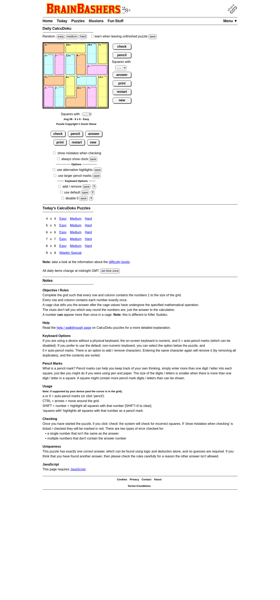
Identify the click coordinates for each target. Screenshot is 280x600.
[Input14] (81, 48)
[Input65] (91, 102)
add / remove (72, 186)
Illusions (96, 21)
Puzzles (78, 21)
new (93, 142)
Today (62, 21)
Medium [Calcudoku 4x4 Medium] (75, 219)
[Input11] (48, 48)
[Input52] (59, 91)
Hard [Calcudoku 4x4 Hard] (88, 219)
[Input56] (102, 91)
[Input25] (91, 59)
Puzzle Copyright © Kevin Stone (76, 124)
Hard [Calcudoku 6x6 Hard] (88, 233)
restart (77, 142)
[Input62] (59, 102)
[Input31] (48, 70)
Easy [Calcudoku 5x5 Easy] (63, 226)
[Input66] (102, 102)
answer (93, 134)
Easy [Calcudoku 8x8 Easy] (63, 246)
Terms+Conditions (139, 486)
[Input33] (70, 70)
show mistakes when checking (79, 153)
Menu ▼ (230, 21)
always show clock (74, 159)
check (58, 134)
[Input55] (91, 91)
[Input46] (102, 80)
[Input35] (91, 70)
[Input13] (70, 48)
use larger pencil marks (74, 175)
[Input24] (81, 59)
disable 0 (72, 198)
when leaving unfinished (124, 36)
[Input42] (59, 80)
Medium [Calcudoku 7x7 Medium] (75, 240)
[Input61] (48, 102)
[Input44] (81, 80)
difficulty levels (119, 262)
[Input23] (70, 59)
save (152, 36)
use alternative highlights (75, 170)
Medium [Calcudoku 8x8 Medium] (75, 246)
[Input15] (91, 48)
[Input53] (70, 91)
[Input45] (91, 80)
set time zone (110, 271)
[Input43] (70, 80)
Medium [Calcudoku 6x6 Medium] (75, 233)
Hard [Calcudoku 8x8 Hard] (88, 246)
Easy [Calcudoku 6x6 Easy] (63, 233)
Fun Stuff (115, 21)
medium (72, 36)
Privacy (134, 480)
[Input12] (59, 48)
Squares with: (71, 114)
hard (83, 36)
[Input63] (70, 102)
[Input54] (81, 91)
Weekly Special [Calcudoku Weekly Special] (70, 253)
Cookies (122, 480)
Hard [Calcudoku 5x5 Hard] (88, 226)
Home (48, 21)
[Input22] (59, 59)
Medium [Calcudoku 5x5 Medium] (75, 226)
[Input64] (81, 102)
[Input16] (102, 48)
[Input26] (102, 59)
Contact (146, 480)
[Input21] (48, 59)
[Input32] (59, 70)
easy (61, 36)
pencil (75, 134)
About (158, 480)
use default (72, 192)
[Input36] (102, 70)
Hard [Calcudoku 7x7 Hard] (88, 240)
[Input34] (81, 70)
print (60, 142)
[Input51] (48, 91)
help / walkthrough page (74, 328)
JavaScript (77, 469)
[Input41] (48, 80)
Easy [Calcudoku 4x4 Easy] (63, 219)
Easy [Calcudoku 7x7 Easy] (63, 240)
